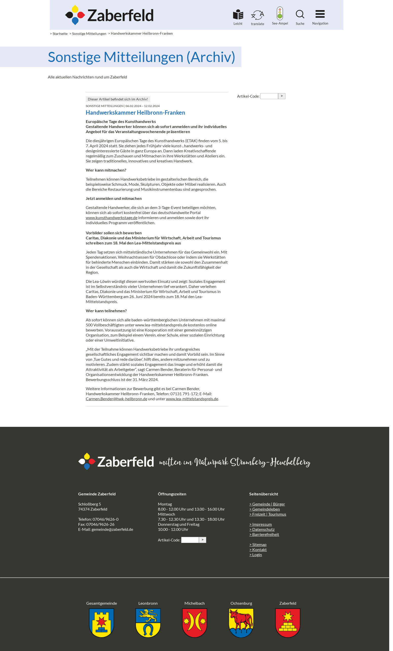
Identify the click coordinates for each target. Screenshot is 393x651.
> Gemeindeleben (264, 509)
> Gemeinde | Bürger (267, 503)
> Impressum (260, 524)
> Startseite (59, 33)
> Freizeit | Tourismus (267, 514)
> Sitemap (257, 544)
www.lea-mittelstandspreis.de (192, 398)
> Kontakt (258, 549)
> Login (255, 554)
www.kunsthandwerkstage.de (111, 217)
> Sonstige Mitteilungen (87, 33)
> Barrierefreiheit (264, 534)
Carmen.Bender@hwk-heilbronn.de (116, 398)
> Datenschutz (262, 529)
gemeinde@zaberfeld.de (112, 529)
